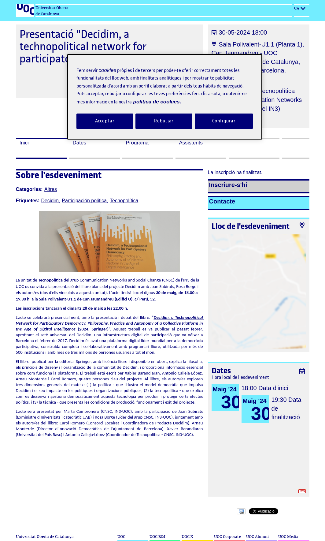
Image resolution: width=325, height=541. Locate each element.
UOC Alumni (257, 536)
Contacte (222, 201)
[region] (164, 97)
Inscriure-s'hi (228, 184)
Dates (79, 143)
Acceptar (105, 121)
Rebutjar (164, 121)
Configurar (224, 121)
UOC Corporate (227, 536)
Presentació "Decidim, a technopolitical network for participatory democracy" (83, 46)
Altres (50, 189)
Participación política (84, 200)
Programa (137, 143)
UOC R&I (157, 536)
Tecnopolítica (124, 200)
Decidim (50, 200)
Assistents (191, 143)
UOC (121, 536)
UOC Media (288, 536)
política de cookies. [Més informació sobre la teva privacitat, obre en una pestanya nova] (157, 102)
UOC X (187, 536)
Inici (24, 143)
